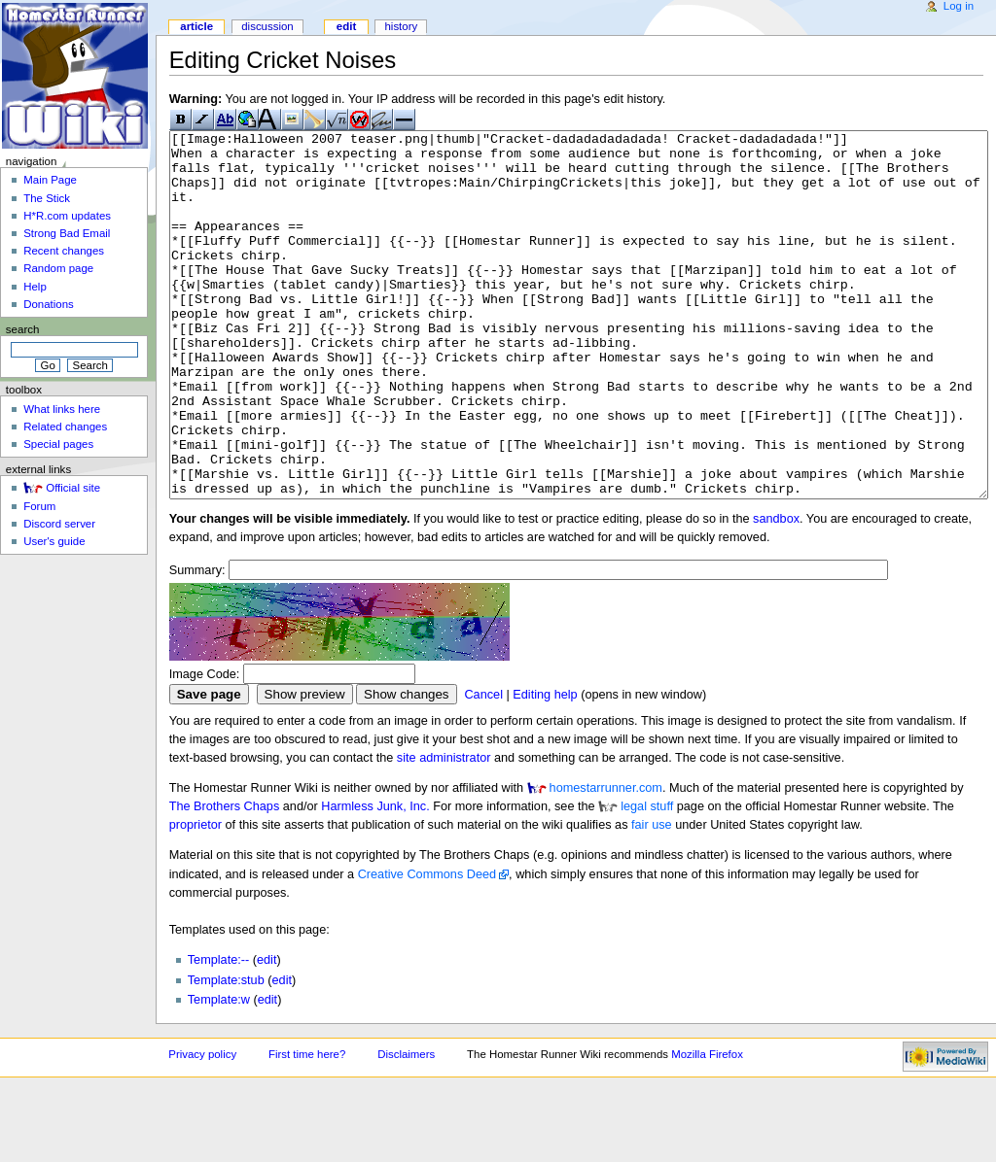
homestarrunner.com (606, 861)
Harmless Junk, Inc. (375, 879)
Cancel (483, 767)
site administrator (444, 830)
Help (35, 286)
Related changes (65, 426)
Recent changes (63, 250)
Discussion (267, 26)
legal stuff (647, 879)
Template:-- (218, 1033)
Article (196, 26)
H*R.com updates (67, 216)
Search (23, 329)
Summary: (197, 643)
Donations (48, 304)
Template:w (219, 1072)
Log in (958, 6)
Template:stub (226, 1053)
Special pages (58, 444)
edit (266, 1033)
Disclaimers (406, 1127)
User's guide (54, 541)
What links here (61, 409)
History (400, 26)
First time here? (306, 1127)
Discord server (59, 524)
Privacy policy (202, 1127)
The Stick (46, 198)
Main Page (50, 180)
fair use (651, 898)
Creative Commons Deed (427, 947)
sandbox (776, 591)
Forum (39, 506)
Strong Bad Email (66, 233)
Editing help (545, 767)
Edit (346, 26)
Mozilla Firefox (707, 1127)
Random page (58, 268)
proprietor (195, 898)
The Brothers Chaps (224, 879)
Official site (73, 488)
